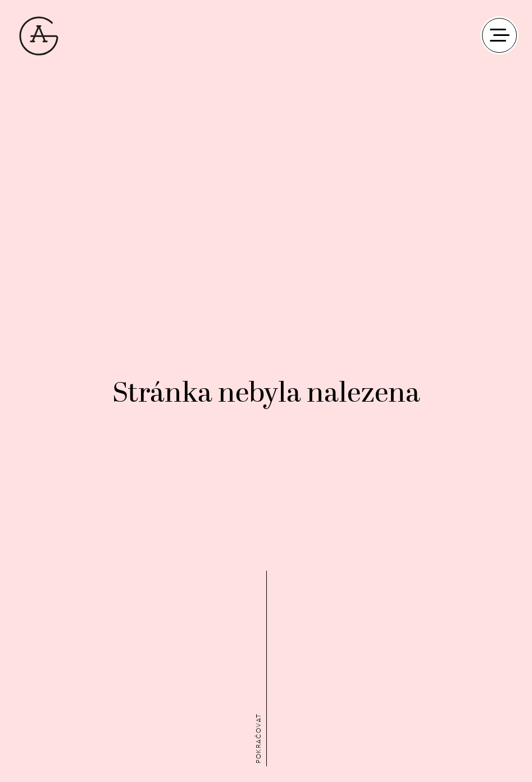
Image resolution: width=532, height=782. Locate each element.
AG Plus (38, 36)
